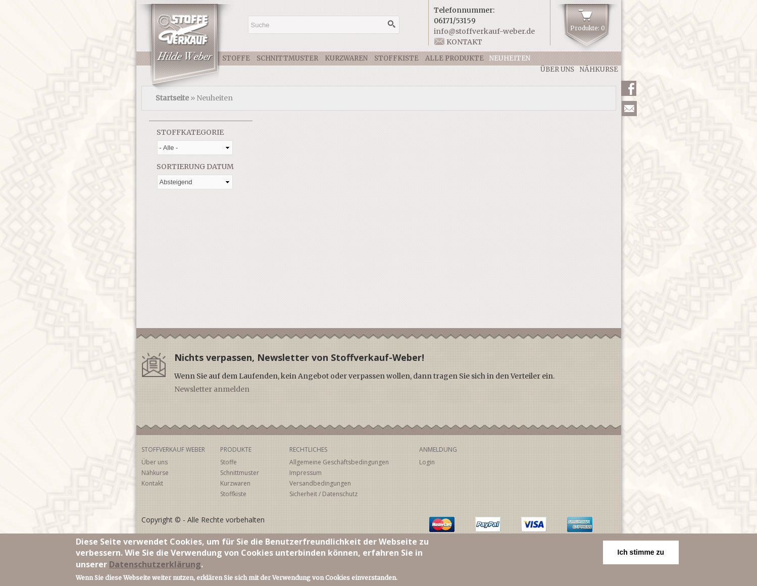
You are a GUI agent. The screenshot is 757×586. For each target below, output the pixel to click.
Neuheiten (509, 58)
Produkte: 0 (587, 28)
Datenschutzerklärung (155, 564)
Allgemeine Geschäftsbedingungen (339, 462)
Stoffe (236, 58)
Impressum (305, 472)
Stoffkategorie (190, 132)
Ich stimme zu (641, 553)
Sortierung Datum (195, 166)
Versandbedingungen (320, 483)
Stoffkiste (396, 58)
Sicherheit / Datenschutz (323, 494)
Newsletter (629, 108)
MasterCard (442, 524)
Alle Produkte (454, 58)
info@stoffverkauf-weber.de (484, 31)
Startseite (172, 97)
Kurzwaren (346, 58)
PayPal (487, 524)
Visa (533, 524)
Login (427, 462)
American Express (579, 524)
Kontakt (464, 41)
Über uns (557, 69)
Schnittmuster (287, 58)
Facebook (628, 88)
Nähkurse (599, 69)
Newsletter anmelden (211, 389)
